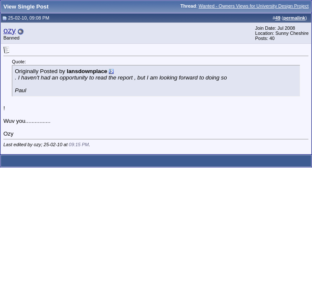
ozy (9, 30)
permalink (294, 17)
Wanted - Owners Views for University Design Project (254, 5)
